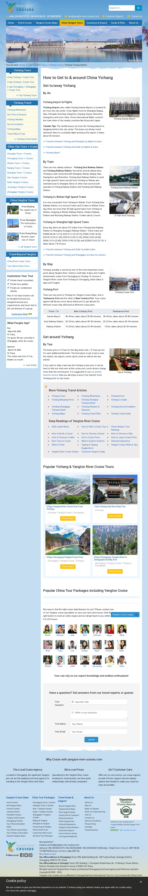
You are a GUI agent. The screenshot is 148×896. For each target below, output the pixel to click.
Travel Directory (91, 830)
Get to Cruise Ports (90, 437)
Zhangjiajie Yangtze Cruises (20, 192)
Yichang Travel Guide (121, 413)
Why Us (88, 805)
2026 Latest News (60, 426)
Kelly (121, 646)
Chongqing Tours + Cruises (20, 158)
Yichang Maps (14, 129)
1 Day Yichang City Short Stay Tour (110, 506)
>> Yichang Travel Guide (25, 139)
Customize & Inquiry (97, 23)
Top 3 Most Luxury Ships (17, 830)
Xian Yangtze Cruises (17, 177)
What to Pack (58, 444)
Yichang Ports (117, 396)
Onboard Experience (120, 441)
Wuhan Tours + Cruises (18, 163)
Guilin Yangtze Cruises (17, 182)
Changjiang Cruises (15, 821)
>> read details (30, 365)
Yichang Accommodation (123, 406)
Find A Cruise (25, 23)
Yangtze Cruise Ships (46, 23)
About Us (133, 23)
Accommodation (15, 124)
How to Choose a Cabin (63, 437)
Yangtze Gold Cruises (16, 818)
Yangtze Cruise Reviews (69, 827)
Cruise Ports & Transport (69, 815)
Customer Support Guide (93, 451)
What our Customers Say (95, 812)
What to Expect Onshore (93, 441)
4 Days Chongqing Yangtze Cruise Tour (65, 557)
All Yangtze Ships (14, 805)
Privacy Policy (90, 824)
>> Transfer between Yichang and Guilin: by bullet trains (69, 249)
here (34, 890)
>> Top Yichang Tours (26, 95)
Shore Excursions (66, 818)
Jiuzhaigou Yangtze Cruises (20, 187)
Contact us (137, 16)
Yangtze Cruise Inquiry (122, 614)
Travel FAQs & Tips (16, 134)
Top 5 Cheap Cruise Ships (17, 833)
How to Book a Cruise (62, 433)
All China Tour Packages (43, 836)
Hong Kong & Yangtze (42, 827)
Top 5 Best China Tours (18, 266)
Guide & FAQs (118, 23)
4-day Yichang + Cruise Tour (20, 77)
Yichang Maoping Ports (63, 399)
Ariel (48, 646)
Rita (84, 630)
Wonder (60, 630)
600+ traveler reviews (128, 830)
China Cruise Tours (40, 830)
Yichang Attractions (16, 110)
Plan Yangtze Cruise (67, 812)
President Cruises (14, 815)
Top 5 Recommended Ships (16, 825)
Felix (109, 661)
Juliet (72, 661)
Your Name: (60, 724)
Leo (72, 646)
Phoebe (109, 646)
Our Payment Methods (68, 836)
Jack (72, 630)
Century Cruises (13, 812)
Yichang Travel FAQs (91, 413)
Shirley (48, 661)
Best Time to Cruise (61, 441)
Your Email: (60, 731)
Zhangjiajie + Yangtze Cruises (41, 816)
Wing (122, 630)
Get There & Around (16, 114)
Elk (84, 661)
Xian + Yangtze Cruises (42, 809)
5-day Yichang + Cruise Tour (20, 82)
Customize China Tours (42, 833)
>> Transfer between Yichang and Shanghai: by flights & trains (72, 141)
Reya (60, 661)
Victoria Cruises (13, 809)
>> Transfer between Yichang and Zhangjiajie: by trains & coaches (74, 255)
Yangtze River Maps (67, 809)
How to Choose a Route (92, 433)
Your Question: (59, 703)
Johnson (97, 630)
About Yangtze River (67, 806)
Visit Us (88, 815)
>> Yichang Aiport (51, 152)
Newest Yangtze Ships (16, 836)
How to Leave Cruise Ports (124, 437)
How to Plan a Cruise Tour (93, 426)
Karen (48, 630)
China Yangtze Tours (72, 23)
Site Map (88, 827)
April (97, 646)
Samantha (97, 661)
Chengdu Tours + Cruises (19, 153)
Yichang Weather (15, 119)
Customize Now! (20, 314)
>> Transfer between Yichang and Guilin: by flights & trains (70, 147)
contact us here (49, 854)
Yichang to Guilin (119, 399)
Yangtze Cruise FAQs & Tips (124, 444)
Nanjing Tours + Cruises (18, 168)
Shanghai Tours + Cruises (19, 172)
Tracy (60, 646)
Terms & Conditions (93, 821)
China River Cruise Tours (19, 261)
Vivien (109, 630)
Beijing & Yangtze (40, 820)
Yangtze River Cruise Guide (64, 451)
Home (12, 22)
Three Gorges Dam (66, 821)
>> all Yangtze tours (27, 247)
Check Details (67, 518)
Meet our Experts (92, 809)
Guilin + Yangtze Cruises (43, 812)
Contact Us (89, 818)
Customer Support (114, 16)
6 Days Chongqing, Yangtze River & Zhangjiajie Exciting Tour (110, 558)
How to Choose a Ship (122, 433)
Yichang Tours (56, 65)
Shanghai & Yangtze (41, 824)
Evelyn (84, 646)
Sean (122, 661)
